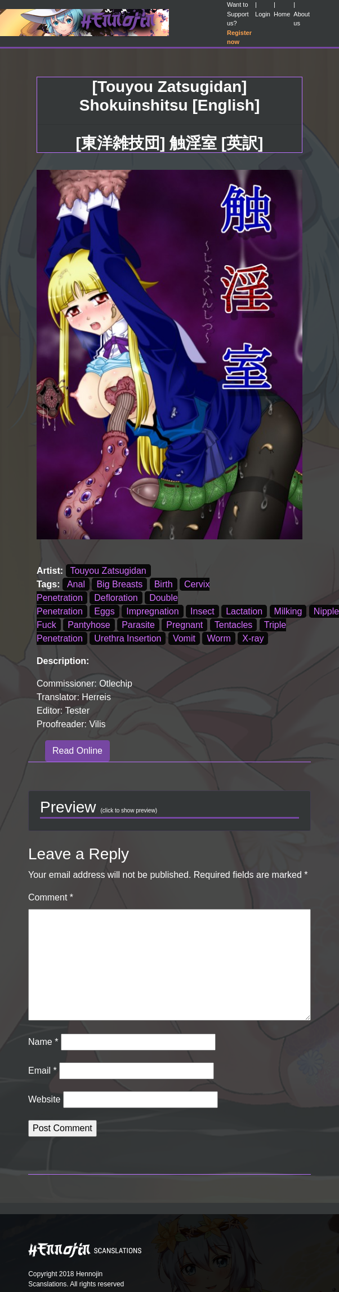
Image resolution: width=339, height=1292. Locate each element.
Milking (288, 611)
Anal (76, 584)
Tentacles (234, 625)
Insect (202, 611)
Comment (50, 897)
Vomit (184, 638)
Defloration (115, 598)
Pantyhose (89, 625)
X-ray (253, 638)
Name (43, 1042)
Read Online (77, 750)
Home (282, 14)
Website (44, 1099)
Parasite (138, 625)
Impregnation (152, 611)
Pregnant (184, 625)
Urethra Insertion (127, 638)
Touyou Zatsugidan (108, 570)
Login (262, 14)
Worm (218, 638)
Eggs (104, 611)
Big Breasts (119, 584)
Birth (163, 584)
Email (42, 1070)
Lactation (244, 611)
